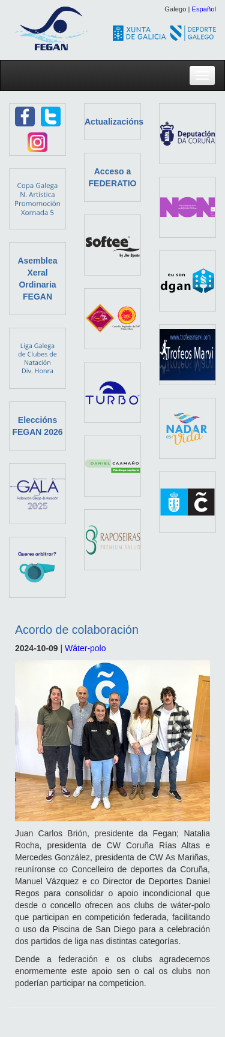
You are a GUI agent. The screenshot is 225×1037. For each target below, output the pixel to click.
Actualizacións (114, 121)
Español (204, 9)
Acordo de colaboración (77, 629)
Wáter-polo (85, 648)
